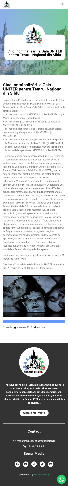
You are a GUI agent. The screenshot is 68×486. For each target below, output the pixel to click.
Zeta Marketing (42, 474)
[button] (62, 3)
